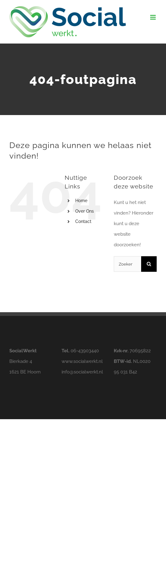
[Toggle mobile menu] (153, 17)
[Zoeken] (149, 264)
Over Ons (84, 211)
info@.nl (82, 372)
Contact (83, 221)
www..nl (82, 361)
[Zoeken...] (127, 264)
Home (81, 200)
